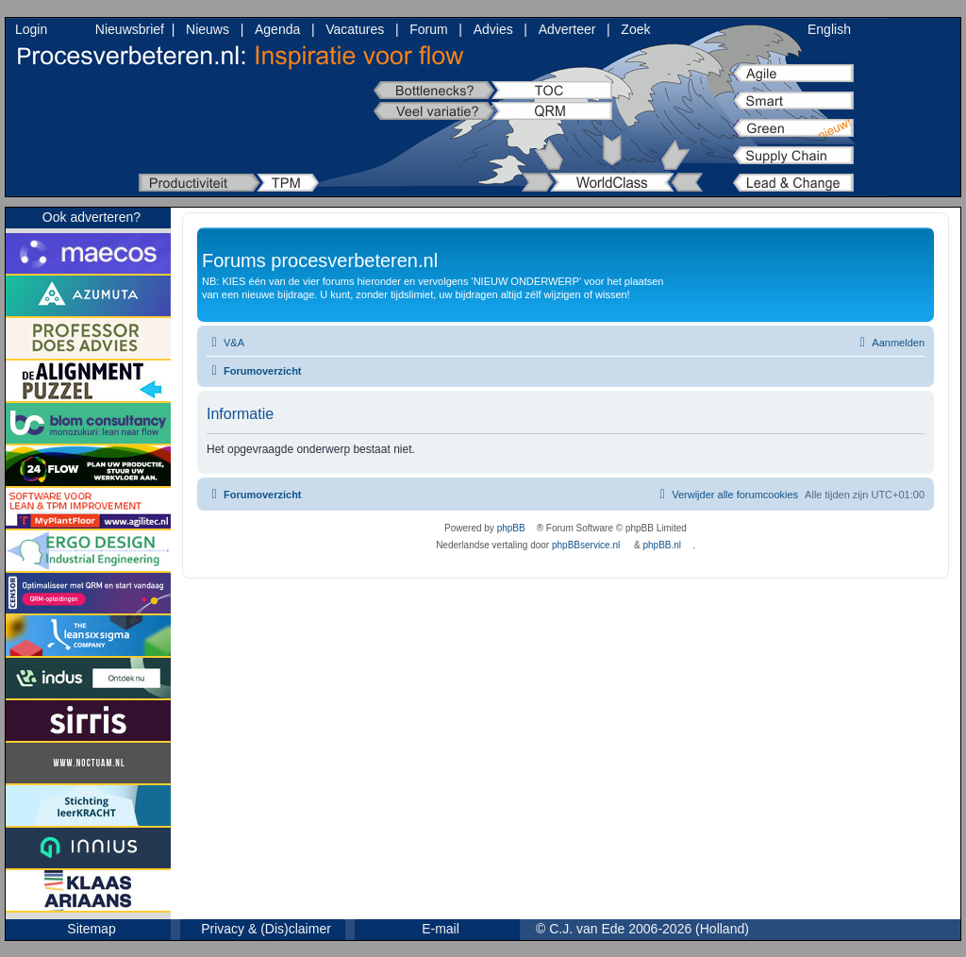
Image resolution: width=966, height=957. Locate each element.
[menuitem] (225, 342)
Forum (428, 29)
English (829, 29)
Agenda (277, 29)
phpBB (511, 528)
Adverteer (567, 29)
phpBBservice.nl (586, 545)
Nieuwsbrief (129, 29)
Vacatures (354, 29)
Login (31, 29)
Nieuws (207, 29)
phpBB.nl (661, 545)
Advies (493, 29)
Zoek (635, 29)
